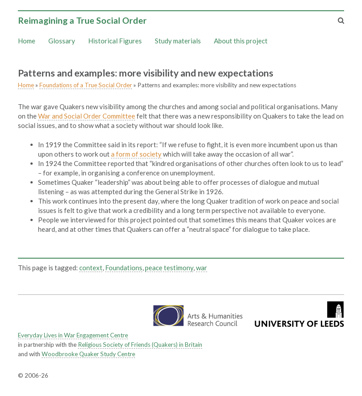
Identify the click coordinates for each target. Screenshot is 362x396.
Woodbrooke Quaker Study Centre (88, 354)
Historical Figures (115, 41)
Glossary (61, 41)
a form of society (136, 154)
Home (26, 41)
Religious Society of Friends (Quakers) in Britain (140, 344)
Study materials (178, 41)
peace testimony (169, 268)
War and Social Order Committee (86, 116)
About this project (241, 41)
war (201, 268)
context (90, 268)
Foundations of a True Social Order (85, 85)
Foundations (123, 268)
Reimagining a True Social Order (82, 20)
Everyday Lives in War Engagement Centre (73, 335)
